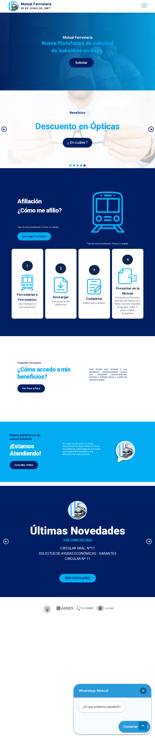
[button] (4, 129)
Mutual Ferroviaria (36, 4)
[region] (77, 51)
